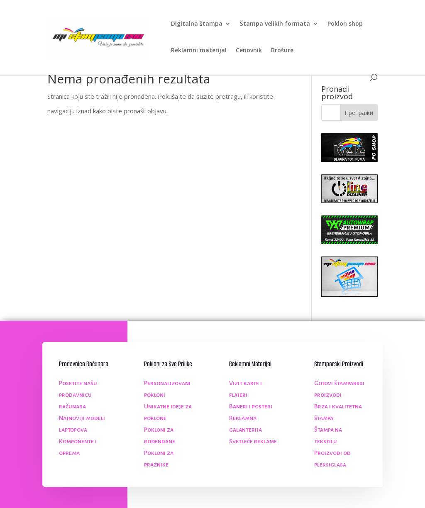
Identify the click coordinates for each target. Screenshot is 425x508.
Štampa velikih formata (275, 24)
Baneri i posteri (250, 406)
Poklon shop (345, 24)
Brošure (282, 50)
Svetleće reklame (253, 441)
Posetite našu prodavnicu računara (78, 395)
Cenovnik (249, 50)
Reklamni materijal (199, 50)
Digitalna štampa (196, 24)
